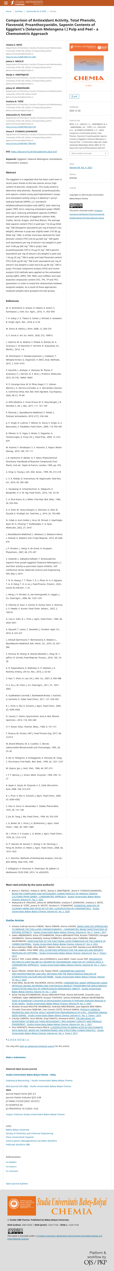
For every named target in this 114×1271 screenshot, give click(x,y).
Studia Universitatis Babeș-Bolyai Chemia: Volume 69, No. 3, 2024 (58, 1003)
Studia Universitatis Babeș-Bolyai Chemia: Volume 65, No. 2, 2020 (55, 910)
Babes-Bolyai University (17, 1129)
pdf (75, 96)
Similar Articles (15, 920)
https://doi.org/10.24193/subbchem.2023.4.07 (34, 151)
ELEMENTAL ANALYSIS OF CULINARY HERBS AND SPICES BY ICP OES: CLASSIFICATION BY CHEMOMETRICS (55, 907)
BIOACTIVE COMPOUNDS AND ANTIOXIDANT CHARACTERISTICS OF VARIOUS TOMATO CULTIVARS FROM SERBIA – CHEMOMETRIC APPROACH (55, 895)
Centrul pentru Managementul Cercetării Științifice (31, 1140)
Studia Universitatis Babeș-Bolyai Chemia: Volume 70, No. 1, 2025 (56, 990)
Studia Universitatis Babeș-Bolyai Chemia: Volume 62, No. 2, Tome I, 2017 (70, 932)
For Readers (11, 1162)
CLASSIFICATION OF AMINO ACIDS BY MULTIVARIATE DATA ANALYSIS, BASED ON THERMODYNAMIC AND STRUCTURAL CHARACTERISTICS (57, 1029)
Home (8, 11)
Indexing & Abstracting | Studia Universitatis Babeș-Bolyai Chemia (39, 1080)
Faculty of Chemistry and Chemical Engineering (29, 1133)
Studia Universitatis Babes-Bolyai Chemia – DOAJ (31, 1074)
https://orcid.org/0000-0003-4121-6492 (21, 57)
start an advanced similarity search (37, 1046)
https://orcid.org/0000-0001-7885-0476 (21, 143)
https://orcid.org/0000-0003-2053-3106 (21, 127)
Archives (19, 11)
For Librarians (12, 1171)
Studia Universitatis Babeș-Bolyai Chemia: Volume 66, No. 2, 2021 (59, 1024)
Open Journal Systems (17, 1183)
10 (23, 1039)
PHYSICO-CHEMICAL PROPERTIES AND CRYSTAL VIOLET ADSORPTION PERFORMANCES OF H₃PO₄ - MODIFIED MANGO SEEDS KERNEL (59, 1012)
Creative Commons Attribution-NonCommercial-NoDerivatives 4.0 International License (86, 214)
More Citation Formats (82, 153)
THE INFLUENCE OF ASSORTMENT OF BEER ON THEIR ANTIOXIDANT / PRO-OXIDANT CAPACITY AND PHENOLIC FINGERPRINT (57, 1021)
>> (28, 1039)
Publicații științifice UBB (18, 1144)
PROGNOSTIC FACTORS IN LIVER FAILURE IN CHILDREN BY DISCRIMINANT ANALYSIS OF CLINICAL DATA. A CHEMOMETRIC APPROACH (57, 962)
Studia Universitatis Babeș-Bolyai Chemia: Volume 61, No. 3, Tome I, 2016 (64, 1015)
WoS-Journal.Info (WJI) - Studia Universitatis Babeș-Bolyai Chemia (38, 1086)
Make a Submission (16, 1057)
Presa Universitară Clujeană (20, 1137)
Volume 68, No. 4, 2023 (36, 11)
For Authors (11, 1166)
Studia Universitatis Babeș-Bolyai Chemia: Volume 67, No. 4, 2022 (65, 944)
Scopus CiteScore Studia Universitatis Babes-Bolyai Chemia (35, 1114)
